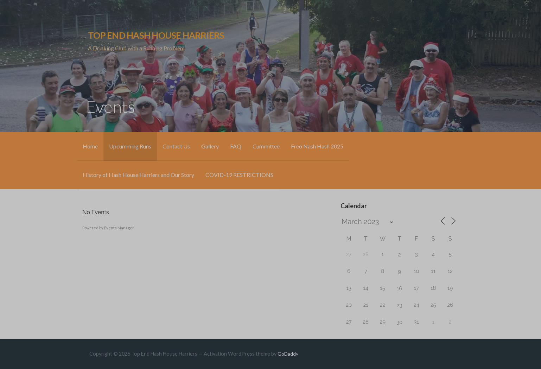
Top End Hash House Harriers (156, 35)
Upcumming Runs (130, 146)
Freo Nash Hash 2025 (317, 146)
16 (399, 288)
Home (90, 146)
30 (399, 322)
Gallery (210, 146)
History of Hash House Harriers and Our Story (138, 174)
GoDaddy (288, 354)
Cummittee (266, 146)
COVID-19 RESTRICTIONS (239, 174)
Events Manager (119, 227)
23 (399, 305)
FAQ (235, 146)
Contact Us (176, 146)
